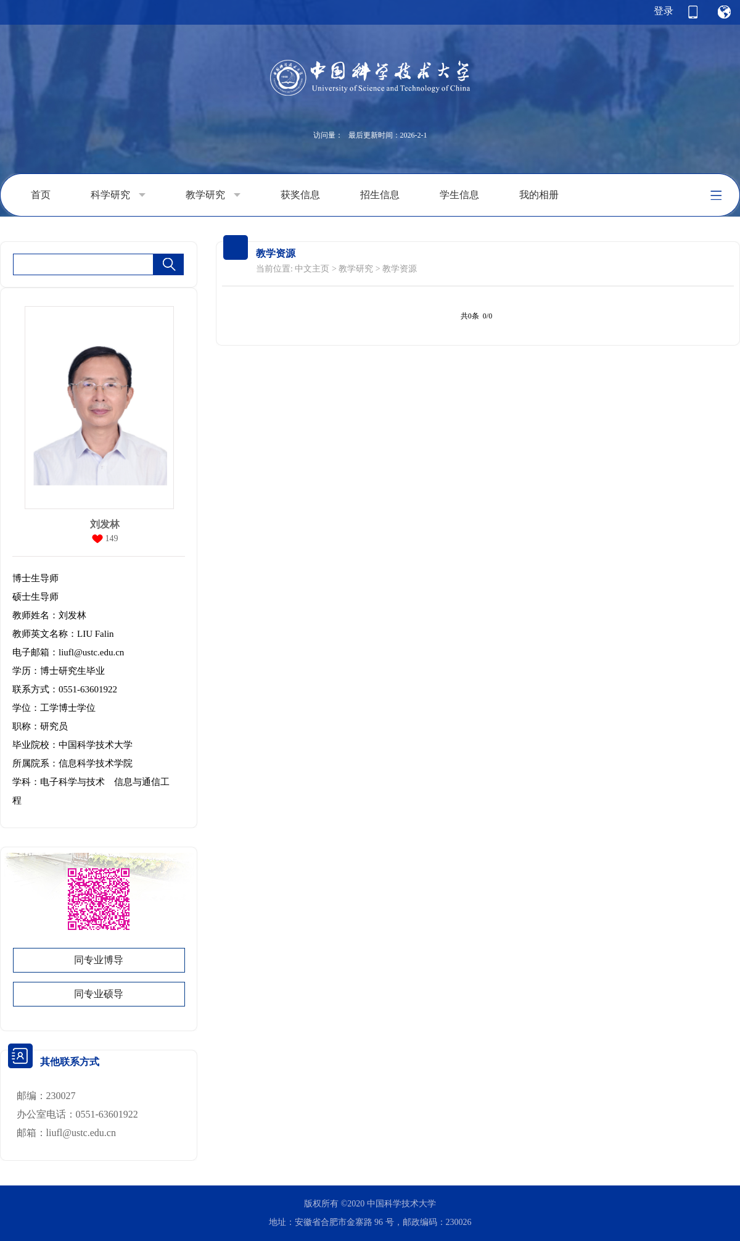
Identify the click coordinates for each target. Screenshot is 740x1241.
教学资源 (399, 268)
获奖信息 (300, 194)
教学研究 (213, 195)
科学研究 (118, 195)
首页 (41, 194)
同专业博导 (98, 960)
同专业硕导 (98, 994)
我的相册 (539, 194)
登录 (663, 11)
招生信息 (380, 194)
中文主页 (312, 268)
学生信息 (459, 194)
